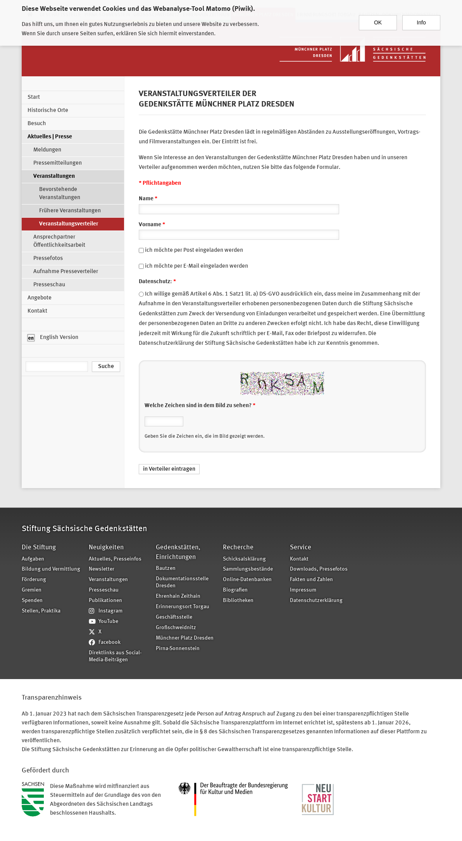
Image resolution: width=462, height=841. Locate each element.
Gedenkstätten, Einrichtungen (178, 552)
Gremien (31, 590)
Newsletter (101, 569)
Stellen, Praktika (41, 611)
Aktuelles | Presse (50, 137)
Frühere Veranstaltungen (70, 211)
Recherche (238, 547)
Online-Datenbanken (247, 579)
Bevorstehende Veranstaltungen (59, 194)
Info (421, 19)
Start (34, 97)
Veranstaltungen (54, 176)
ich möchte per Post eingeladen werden (194, 250)
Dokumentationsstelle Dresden (182, 582)
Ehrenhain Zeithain (178, 596)
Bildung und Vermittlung (51, 569)
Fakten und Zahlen (311, 579)
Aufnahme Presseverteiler (65, 272)
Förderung (34, 579)
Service (300, 547)
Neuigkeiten (106, 547)
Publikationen (105, 600)
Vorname (152, 225)
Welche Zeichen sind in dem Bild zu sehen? (200, 406)
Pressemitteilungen (57, 163)
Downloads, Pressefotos (319, 569)
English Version (53, 337)
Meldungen (47, 150)
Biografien (235, 590)
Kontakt (37, 311)
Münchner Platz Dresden (185, 638)
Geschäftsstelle (174, 617)
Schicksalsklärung (244, 559)
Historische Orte (48, 111)
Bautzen (166, 568)
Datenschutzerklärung (316, 600)
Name (148, 199)
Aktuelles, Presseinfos (115, 559)
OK (378, 19)
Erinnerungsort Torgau (182, 606)
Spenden (32, 600)
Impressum (303, 590)
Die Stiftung (39, 547)
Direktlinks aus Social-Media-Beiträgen (115, 656)
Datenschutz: (157, 282)
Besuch (37, 124)
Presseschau (49, 285)
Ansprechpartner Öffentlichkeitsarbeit (59, 241)
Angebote (40, 298)
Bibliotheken (238, 600)
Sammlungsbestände (248, 569)
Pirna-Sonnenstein (178, 648)
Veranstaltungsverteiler (68, 224)
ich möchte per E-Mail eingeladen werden (196, 266)
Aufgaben (33, 559)
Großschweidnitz (176, 627)
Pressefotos (48, 258)
